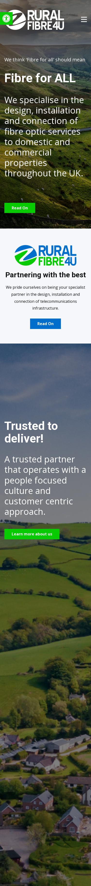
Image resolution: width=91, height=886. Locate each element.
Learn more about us (32, 534)
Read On (20, 208)
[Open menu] (84, 19)
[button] (6, 18)
